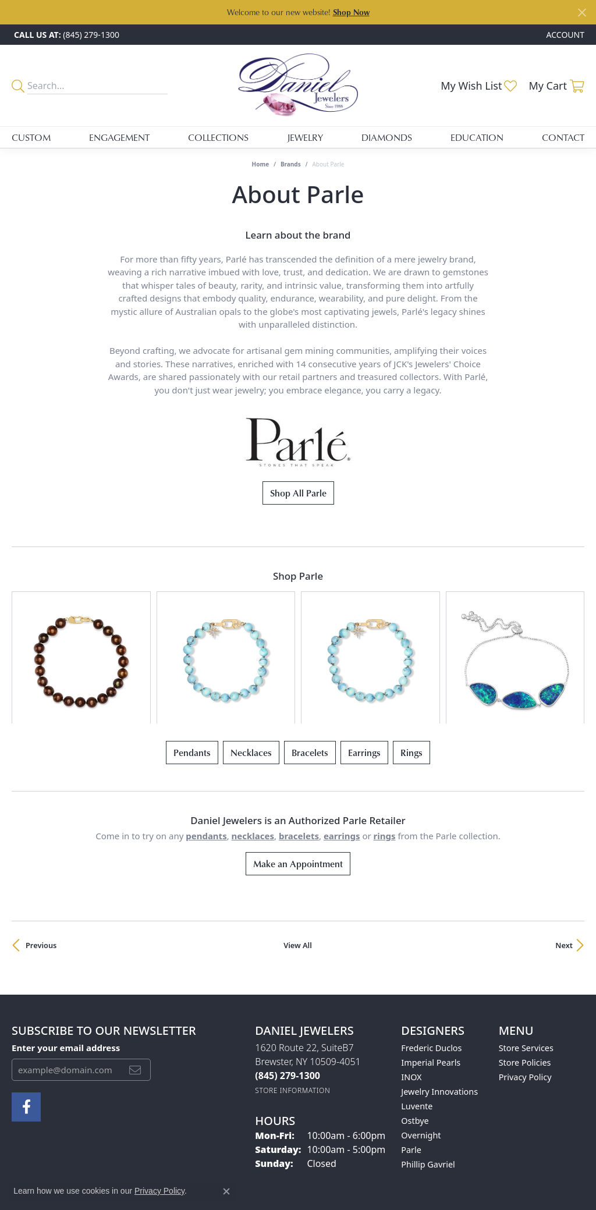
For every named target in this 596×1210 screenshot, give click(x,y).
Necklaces (251, 654)
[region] (298, 608)
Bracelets (310, 654)
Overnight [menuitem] (421, 1036)
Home (260, 164)
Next (564, 846)
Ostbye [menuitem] (414, 1021)
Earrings (364, 654)
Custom (31, 137)
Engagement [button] (119, 137)
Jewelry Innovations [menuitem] (439, 992)
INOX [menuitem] (411, 978)
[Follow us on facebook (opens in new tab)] (26, 1008)
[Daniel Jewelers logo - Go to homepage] (298, 85)
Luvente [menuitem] (416, 1007)
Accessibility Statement (367, 1165)
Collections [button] (218, 137)
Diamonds (386, 137)
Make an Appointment (298, 764)
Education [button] (476, 137)
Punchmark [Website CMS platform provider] (319, 1202)
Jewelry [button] (305, 137)
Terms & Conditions (281, 1165)
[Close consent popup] (226, 1191)
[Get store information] (292, 991)
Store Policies (525, 963)
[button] (564, 34)
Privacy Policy (525, 978)
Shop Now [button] (351, 11)
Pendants (192, 654)
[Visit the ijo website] (298, 1125)
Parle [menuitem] (411, 1050)
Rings (411, 654)
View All (297, 846)
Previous (41, 846)
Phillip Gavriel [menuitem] (428, 1065)
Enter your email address (66, 949)
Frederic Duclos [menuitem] (431, 948)
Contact (563, 137)
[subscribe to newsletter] (135, 970)
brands (291, 164)
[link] (65, 34)
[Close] (581, 12)
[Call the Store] (287, 976)
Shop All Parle (298, 493)
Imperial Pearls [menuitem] (430, 963)
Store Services (526, 948)
